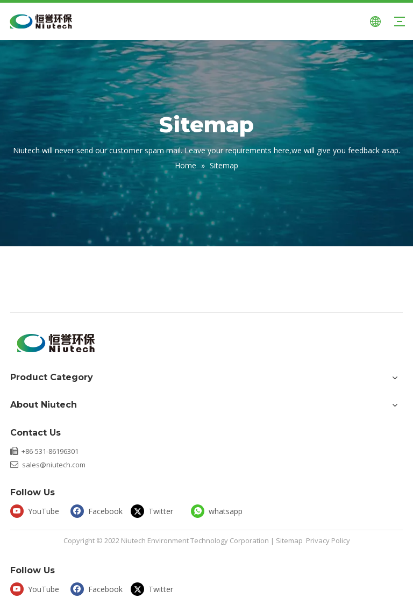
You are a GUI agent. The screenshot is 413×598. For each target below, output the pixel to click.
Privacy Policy (328, 540)
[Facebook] (98, 510)
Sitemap (289, 540)
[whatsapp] (218, 510)
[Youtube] (38, 510)
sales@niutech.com (54, 464)
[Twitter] (158, 510)
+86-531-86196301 (50, 451)
